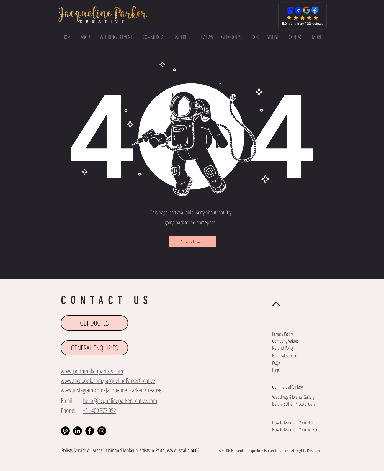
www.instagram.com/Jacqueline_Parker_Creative (111, 389)
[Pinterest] (65, 430)
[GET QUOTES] (94, 323)
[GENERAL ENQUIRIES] (94, 347)
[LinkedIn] (77, 430)
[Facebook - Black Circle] (89, 430)
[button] (317, 37)
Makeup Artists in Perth (144, 450)
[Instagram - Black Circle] (101, 430)
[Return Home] (192, 241)
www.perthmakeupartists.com (92, 371)
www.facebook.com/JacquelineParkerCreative (108, 380)
